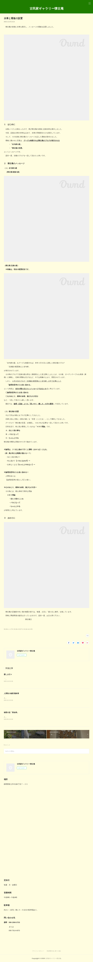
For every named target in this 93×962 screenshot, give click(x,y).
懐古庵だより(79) (8, 629)
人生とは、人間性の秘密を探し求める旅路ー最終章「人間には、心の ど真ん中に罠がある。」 (33, 698)
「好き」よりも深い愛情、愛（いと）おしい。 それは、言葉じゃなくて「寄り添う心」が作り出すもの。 (37, 679)
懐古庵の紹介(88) (28, 629)
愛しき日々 (8, 674)
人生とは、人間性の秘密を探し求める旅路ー (18, 717)
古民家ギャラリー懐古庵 (47, 8)
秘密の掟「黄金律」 (11, 712)
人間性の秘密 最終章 (11, 693)
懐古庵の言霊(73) (18, 629)
